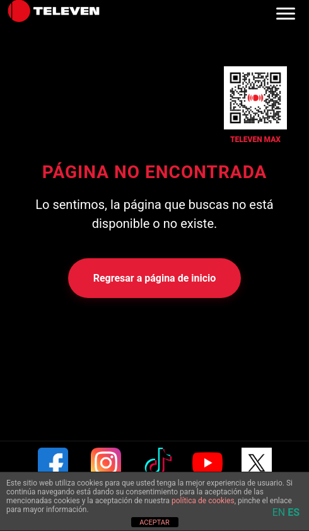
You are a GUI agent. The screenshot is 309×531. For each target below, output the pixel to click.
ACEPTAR (154, 522)
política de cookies (203, 500)
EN (279, 512)
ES (294, 512)
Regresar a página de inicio (154, 278)
